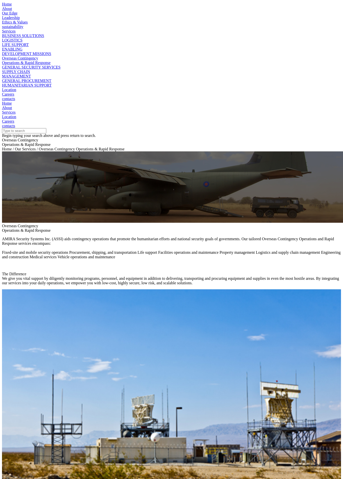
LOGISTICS (12, 40)
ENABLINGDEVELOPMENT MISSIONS (26, 51)
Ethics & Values (15, 22)
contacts (8, 99)
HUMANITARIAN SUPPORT (27, 85)
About (7, 9)
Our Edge (10, 13)
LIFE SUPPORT (15, 45)
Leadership (11, 18)
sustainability (12, 27)
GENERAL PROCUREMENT (26, 81)
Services (9, 31)
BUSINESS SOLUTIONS (23, 36)
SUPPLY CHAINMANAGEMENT (16, 74)
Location (9, 90)
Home (7, 4)
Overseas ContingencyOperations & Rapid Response (26, 60)
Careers (8, 94)
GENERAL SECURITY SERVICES (31, 67)
